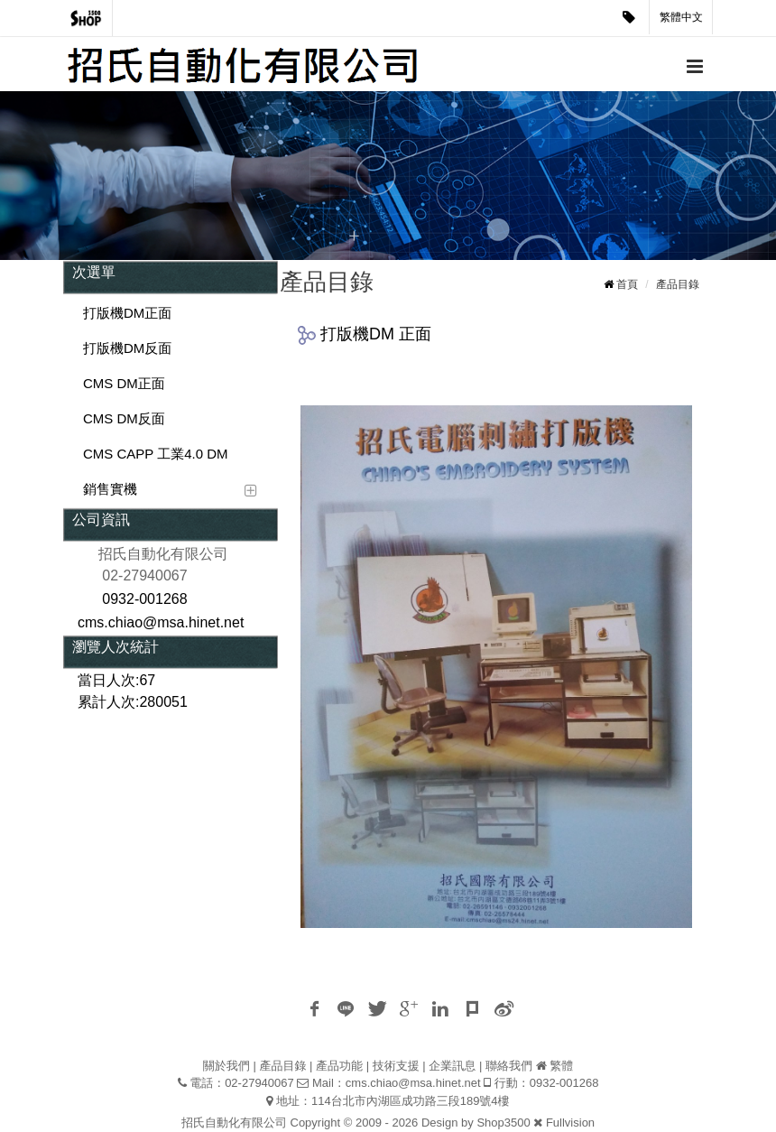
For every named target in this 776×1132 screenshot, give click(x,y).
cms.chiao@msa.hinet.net (413, 1083)
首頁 (627, 284)
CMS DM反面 (124, 418)
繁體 (561, 1065)
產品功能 (339, 1065)
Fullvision (570, 1122)
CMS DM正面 (124, 383)
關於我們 (226, 1065)
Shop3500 (503, 1122)
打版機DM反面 (127, 348)
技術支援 (396, 1065)
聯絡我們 (508, 1065)
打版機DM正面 (127, 312)
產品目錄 (677, 284)
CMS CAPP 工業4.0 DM (155, 453)
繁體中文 (681, 17)
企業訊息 (452, 1065)
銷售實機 (110, 488)
